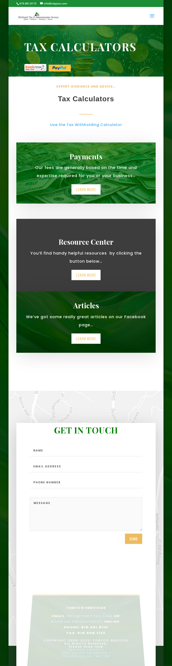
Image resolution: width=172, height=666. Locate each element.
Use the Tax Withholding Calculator (86, 124)
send (133, 543)
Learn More (86, 192)
